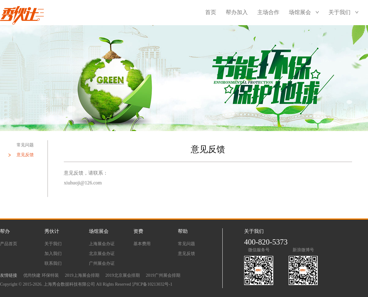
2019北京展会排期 (122, 275)
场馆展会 (300, 12)
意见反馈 (25, 154)
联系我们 (53, 263)
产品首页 (8, 243)
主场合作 (268, 12)
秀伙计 (51, 231)
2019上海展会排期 (82, 275)
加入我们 (53, 253)
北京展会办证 (102, 253)
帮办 (5, 231)
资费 (138, 231)
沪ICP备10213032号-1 (152, 284)
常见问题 (25, 145)
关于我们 (339, 12)
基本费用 (142, 243)
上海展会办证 (102, 243)
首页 (210, 12)
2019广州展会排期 (163, 275)
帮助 (183, 231)
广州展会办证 (102, 263)
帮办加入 (237, 12)
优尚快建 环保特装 (41, 275)
